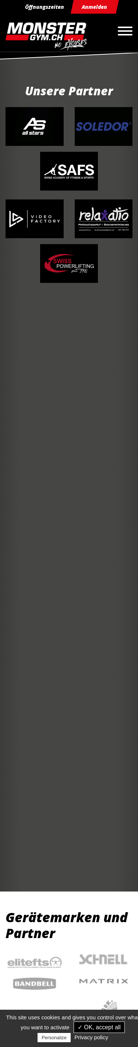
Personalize (54, 1037)
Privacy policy (91, 1037)
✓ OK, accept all (99, 1027)
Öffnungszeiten (44, 6)
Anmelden (94, 6)
